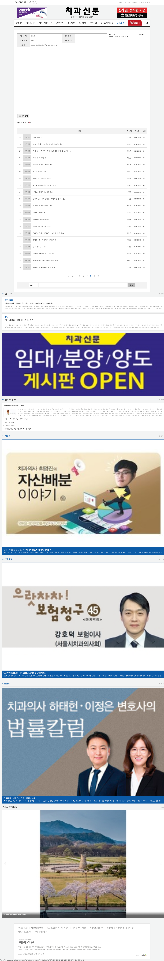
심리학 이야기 (10, 399)
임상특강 (71, 22)
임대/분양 (120, 22)
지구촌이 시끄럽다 (10, 425)
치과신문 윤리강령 (41, 932)
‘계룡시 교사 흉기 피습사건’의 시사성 (16, 419)
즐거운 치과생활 (107, 22)
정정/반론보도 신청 (24, 932)
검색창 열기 (147, 23)
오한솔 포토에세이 (9, 807)
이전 (62, 276)
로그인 (148, 2)
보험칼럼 (8, 559)
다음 (102, 276)
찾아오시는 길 (23, 928)
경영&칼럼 (82, 22)
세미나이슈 (43, 22)
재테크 (7, 436)
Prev (5, 863)
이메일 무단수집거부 (79, 928)
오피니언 (93, 22)
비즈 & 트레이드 (57, 22)
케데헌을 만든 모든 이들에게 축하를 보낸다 (18, 429)
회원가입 (141, 2)
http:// (33, 40)
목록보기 (23, 116)
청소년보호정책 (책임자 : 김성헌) (58, 928)
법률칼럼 (6, 683)
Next (161, 863)
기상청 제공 (34, 3)
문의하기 (134, 2)
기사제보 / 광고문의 (124, 2)
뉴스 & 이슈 (30, 22)
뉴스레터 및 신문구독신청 (125, 928)
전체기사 (19, 22)
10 (98, 276)
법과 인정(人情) (9, 422)
